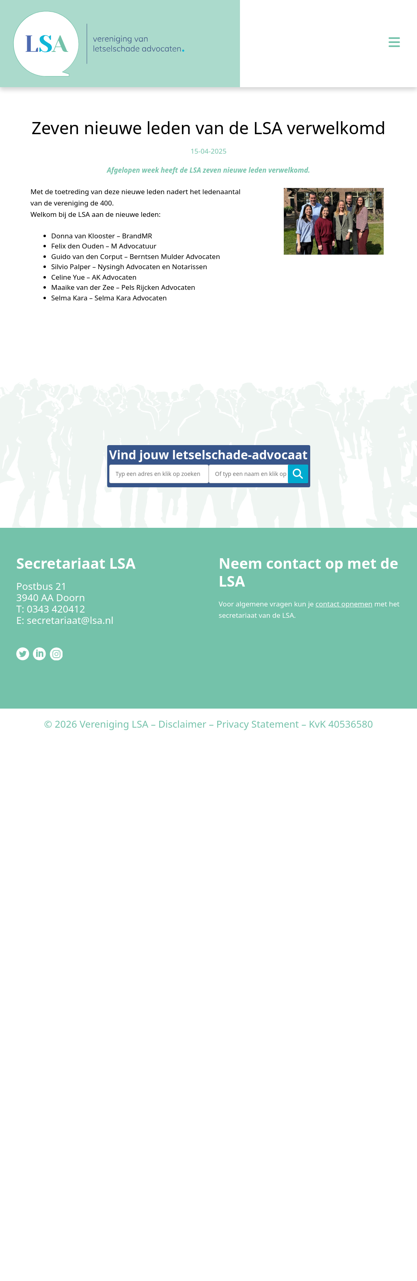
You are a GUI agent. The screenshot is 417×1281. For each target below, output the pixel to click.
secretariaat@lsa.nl (70, 620)
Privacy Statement (257, 723)
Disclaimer (182, 723)
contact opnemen (343, 603)
